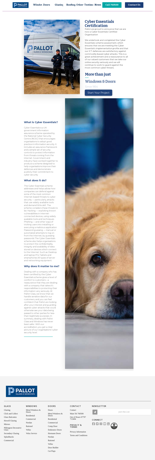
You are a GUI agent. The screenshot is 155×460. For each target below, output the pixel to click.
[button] (37, 5)
